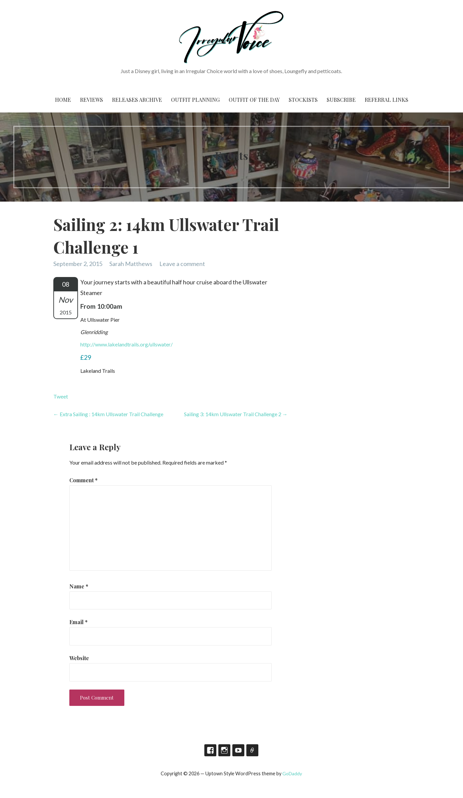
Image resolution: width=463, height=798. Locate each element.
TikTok (252, 750)
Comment (83, 480)
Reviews (91, 99)
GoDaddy (292, 773)
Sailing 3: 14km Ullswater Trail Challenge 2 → (236, 414)
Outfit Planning (195, 99)
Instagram (224, 750)
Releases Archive (137, 99)
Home (63, 99)
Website (79, 657)
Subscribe (341, 99)
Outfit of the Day (254, 99)
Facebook (210, 750)
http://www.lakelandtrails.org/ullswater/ (126, 344)
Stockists (303, 99)
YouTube (238, 750)
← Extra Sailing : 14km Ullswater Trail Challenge (108, 414)
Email (78, 621)
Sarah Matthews (130, 263)
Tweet (60, 396)
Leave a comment (182, 263)
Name (78, 586)
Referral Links (386, 99)
